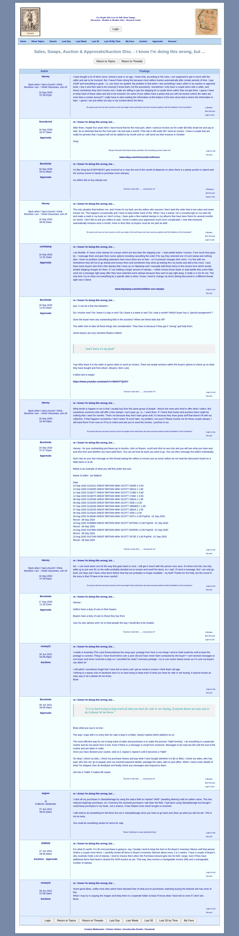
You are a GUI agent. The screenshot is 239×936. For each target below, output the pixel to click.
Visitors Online (113, 929)
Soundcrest (45, 121)
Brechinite (45, 163)
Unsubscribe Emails (133, 929)
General (172, 41)
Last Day (66, 41)
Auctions (46, 662)
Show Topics (37, 41)
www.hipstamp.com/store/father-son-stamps (139, 289)
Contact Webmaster (94, 929)
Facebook (150, 929)
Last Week (81, 41)
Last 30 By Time (112, 41)
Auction (143, 41)
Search (53, 41)
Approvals (157, 41)
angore (46, 793)
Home (23, 41)
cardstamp (46, 246)
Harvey (46, 76)
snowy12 (46, 646)
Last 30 (95, 41)
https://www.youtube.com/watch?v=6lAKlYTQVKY (100, 381)
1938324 (45, 843)
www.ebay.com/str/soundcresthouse (139, 157)
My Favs (130, 41)
